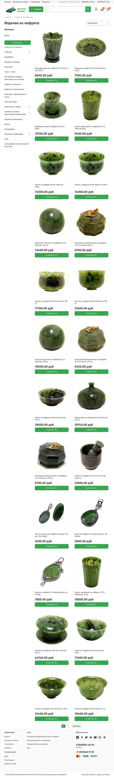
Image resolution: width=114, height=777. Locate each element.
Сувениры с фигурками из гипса (15, 95)
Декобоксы (9, 57)
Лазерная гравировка (13, 134)
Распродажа (9, 129)
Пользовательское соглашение (38, 740)
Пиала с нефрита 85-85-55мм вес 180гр (91, 185)
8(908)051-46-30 (87, 2)
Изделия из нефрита (13, 47)
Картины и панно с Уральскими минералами (15, 113)
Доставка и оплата (20, 2)
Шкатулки (8, 67)
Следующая (76, 726)
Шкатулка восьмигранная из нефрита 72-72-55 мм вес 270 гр (90, 244)
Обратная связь (10, 764)
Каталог (7, 2)
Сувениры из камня (12, 107)
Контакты (46, 2)
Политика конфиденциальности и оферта (43, 737)
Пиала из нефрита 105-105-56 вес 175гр (51, 709)
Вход (6, 756)
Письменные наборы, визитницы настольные (14, 78)
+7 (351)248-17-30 (85, 752)
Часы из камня (10, 102)
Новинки (8, 52)
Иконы (7, 124)
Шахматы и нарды (12, 62)
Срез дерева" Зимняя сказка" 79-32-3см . (16, 145)
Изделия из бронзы (12, 84)
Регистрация (9, 760)
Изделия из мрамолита (14, 89)
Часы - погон (9, 72)
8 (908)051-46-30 (85, 745)
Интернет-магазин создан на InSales (96, 775)
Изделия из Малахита (13, 119)
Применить (17, 43)
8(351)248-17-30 (104, 2)
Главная (7, 17)
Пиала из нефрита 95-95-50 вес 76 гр (90, 709)
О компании (35, 2)
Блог (28, 748)
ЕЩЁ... (6, 139)
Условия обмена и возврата (37, 744)
